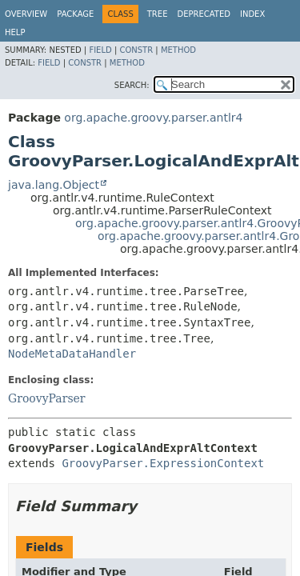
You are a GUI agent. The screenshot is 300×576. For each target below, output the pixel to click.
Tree (157, 14)
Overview (26, 14)
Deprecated (203, 14)
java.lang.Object (53, 184)
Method (178, 50)
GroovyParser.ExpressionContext (163, 463)
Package (75, 14)
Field (100, 50)
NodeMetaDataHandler (72, 353)
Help (15, 32)
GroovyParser (47, 398)
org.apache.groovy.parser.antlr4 (153, 117)
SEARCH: (132, 85)
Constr (136, 50)
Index (252, 14)
